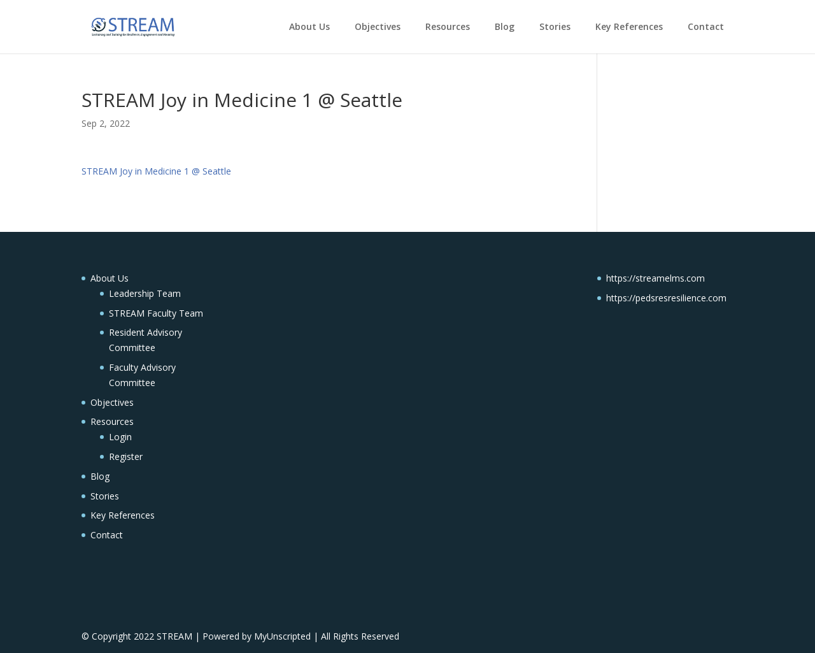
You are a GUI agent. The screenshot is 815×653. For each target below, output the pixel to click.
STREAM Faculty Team (156, 313)
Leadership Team (145, 293)
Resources (447, 26)
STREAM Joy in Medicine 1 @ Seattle (156, 171)
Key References (629, 26)
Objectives (377, 26)
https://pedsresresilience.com (666, 298)
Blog (504, 26)
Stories (554, 26)
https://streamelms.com (655, 278)
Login (120, 437)
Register (126, 456)
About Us (309, 26)
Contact (706, 26)
